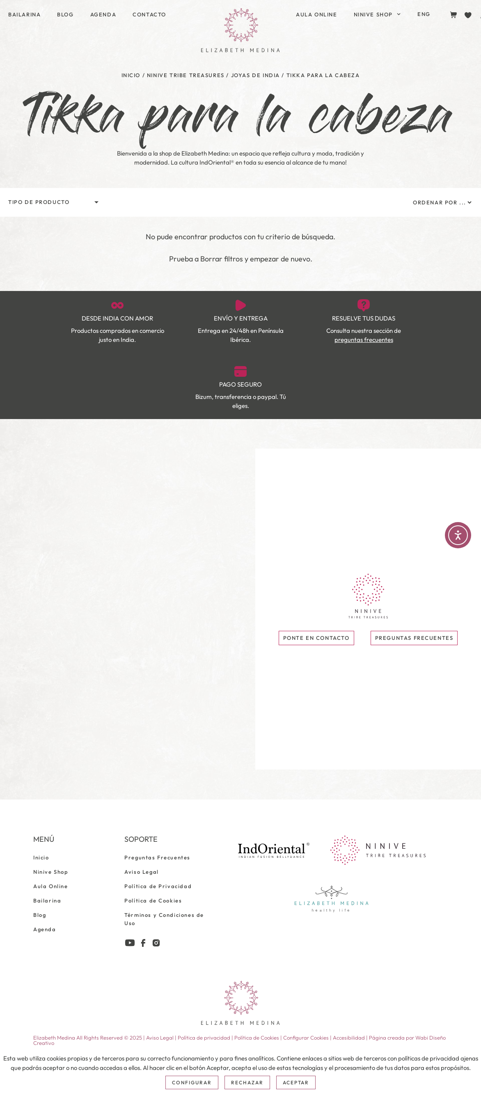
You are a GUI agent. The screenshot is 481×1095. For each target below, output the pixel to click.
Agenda (103, 14)
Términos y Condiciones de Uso (164, 919)
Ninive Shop (377, 14)
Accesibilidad (349, 1037)
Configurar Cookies (306, 1037)
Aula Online (316, 14)
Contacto (149, 14)
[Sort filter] (442, 202)
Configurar (192, 1082)
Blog (65, 14)
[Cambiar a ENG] (424, 14)
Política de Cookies (153, 900)
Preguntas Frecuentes (157, 857)
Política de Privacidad (158, 886)
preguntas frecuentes (363, 340)
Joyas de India (255, 75)
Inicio (131, 75)
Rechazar (247, 1082)
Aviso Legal (141, 871)
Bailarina (24, 14)
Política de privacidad (204, 1037)
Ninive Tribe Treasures (185, 75)
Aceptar (296, 1082)
